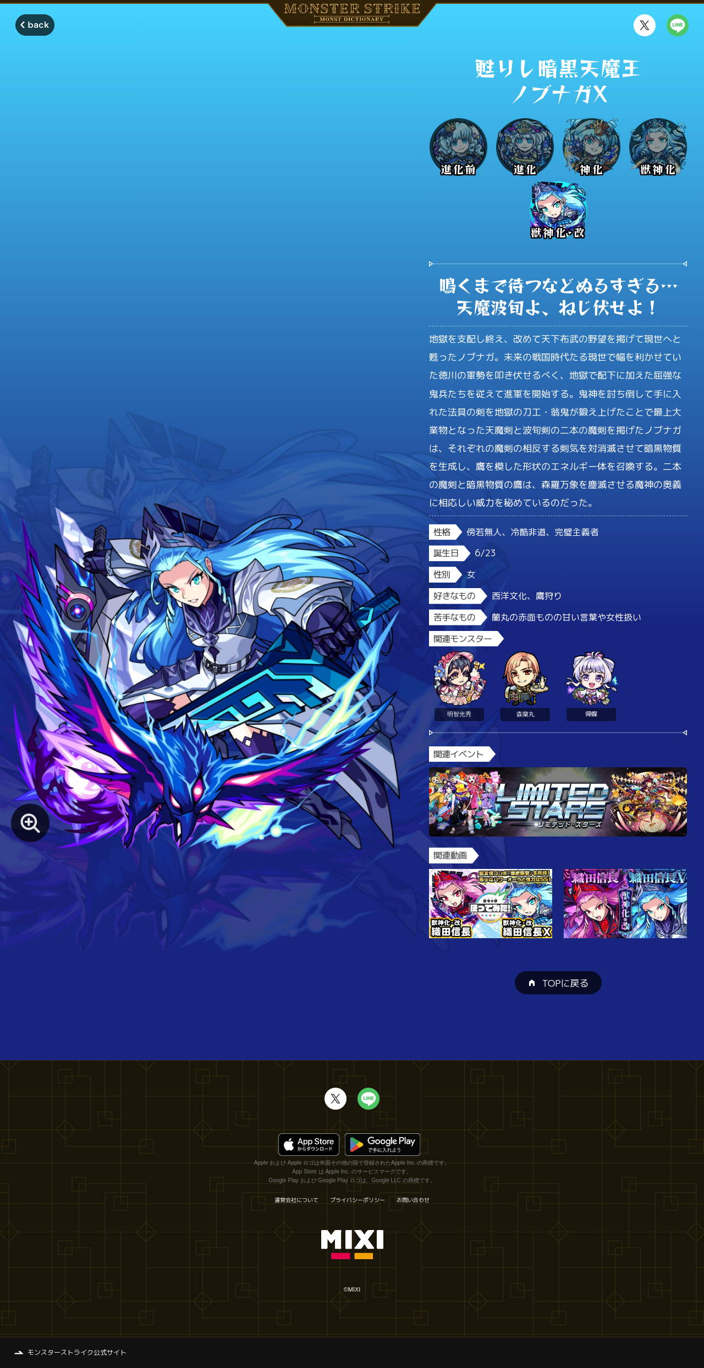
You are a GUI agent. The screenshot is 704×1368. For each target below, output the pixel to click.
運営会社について (296, 1200)
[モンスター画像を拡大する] (30, 823)
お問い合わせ (413, 1200)
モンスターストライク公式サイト (77, 1352)
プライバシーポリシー (357, 1200)
